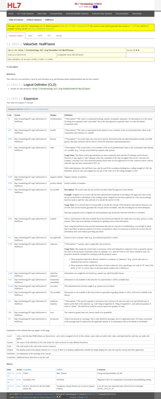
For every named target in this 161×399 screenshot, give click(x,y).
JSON (40, 36)
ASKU (10, 273)
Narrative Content (16, 36)
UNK (10, 244)
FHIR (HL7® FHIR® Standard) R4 (73, 26)
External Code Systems (102, 14)
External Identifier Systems (77, 14)
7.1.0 (131, 26)
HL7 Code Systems (25, 14)
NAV (10, 279)
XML (30, 36)
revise (19, 373)
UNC (10, 189)
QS (9, 301)
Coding (53, 349)
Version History (46, 397)
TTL (49, 36)
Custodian (27, 369)
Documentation (122, 14)
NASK (10, 286)
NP (9, 319)
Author (59, 369)
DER (10, 139)
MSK (10, 218)
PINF (10, 183)
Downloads (137, 14)
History (59, 36)
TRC (10, 312)
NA (9, 237)
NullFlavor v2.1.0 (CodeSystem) (36, 109)
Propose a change (78, 397)
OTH (10, 147)
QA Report (34, 397)
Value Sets (41, 14)
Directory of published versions (40, 29)
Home (11, 14)
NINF (10, 177)
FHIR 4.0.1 (91, 394)
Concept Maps (56, 14)
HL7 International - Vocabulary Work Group (36, 394)
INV (9, 130)
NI (9, 118)
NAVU (10, 292)
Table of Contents (21, 397)
